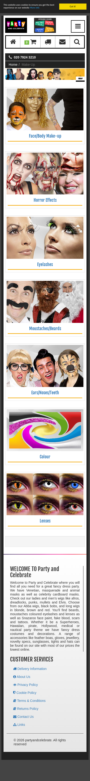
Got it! (73, 6)
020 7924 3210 (25, 57)
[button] (30, 42)
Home (13, 64)
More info (34, 7)
